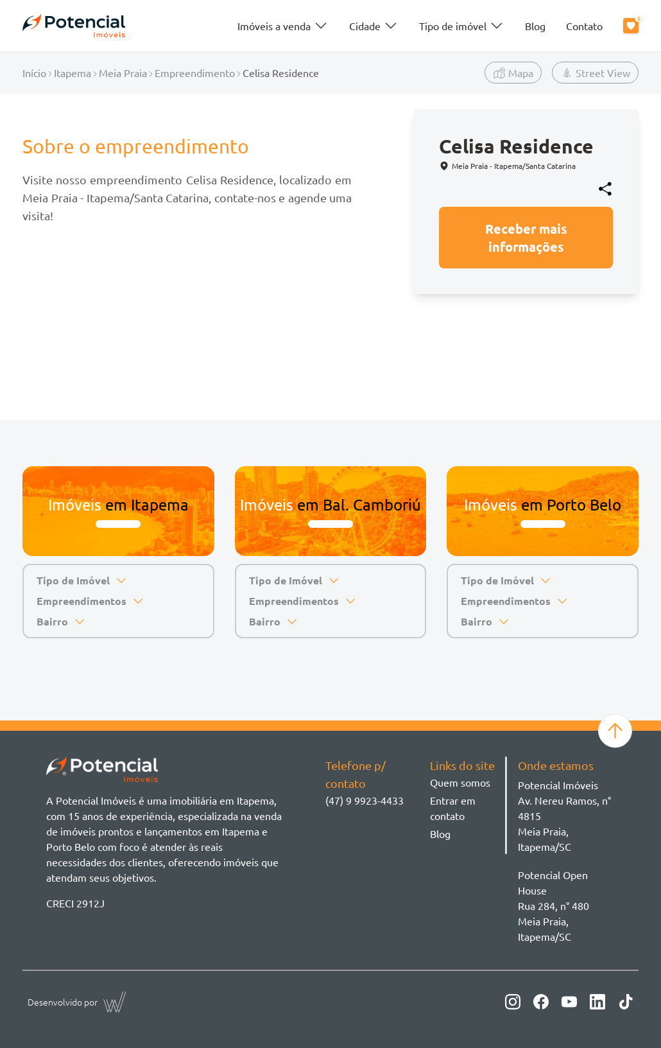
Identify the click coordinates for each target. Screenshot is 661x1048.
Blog (535, 25)
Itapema (72, 72)
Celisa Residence (281, 72)
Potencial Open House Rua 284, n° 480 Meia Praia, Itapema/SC (553, 905)
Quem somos (460, 782)
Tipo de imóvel (461, 25)
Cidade (374, 25)
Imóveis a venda (283, 25)
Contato (584, 25)
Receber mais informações (526, 237)
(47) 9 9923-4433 (364, 800)
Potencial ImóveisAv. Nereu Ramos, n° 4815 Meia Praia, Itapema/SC (564, 815)
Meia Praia (123, 72)
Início (34, 72)
